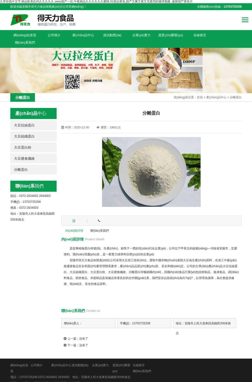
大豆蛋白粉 (22, 140)
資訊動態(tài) (111, 35)
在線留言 (198, 35)
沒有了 (83, 331)
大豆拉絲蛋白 (24, 118)
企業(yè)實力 (140, 35)
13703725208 (28, 369)
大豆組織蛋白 (24, 129)
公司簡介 (53, 35)
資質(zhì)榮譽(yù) (169, 35)
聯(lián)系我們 (227, 35)
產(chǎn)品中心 (83, 35)
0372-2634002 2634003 (53, 369)
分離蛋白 (236, 90)
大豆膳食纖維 (24, 151)
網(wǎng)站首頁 (25, 35)
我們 (29, 178)
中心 (30, 106)
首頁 (200, 90)
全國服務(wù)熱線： (219, 6)
